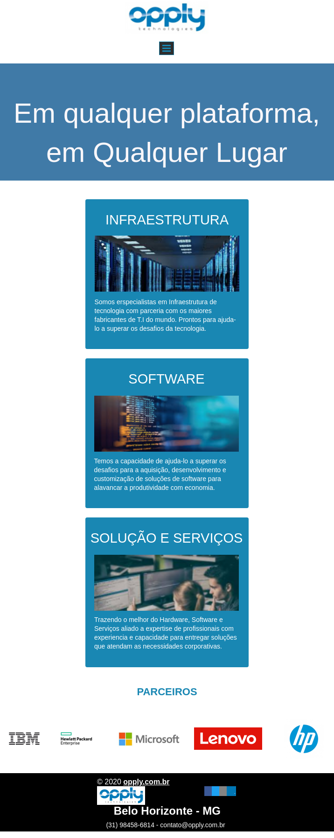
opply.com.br (146, 782)
